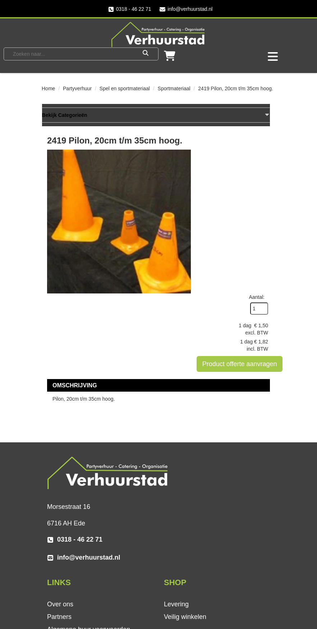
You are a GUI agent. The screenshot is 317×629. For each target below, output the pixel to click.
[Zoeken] (145, 53)
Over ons (177, 412)
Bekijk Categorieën (156, 115)
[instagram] (83, 598)
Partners (176, 424)
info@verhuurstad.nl (186, 9)
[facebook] (54, 598)
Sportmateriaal (174, 88)
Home (48, 88)
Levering (59, 526)
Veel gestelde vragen (194, 526)
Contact (175, 539)
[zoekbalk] (70, 53)
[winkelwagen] (169, 57)
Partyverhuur (77, 88)
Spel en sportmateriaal (125, 88)
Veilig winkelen (68, 539)
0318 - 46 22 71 (129, 9)
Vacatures (178, 551)
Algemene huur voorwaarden (205, 437)
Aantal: (257, 154)
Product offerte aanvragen (245, 220)
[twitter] (68, 598)
